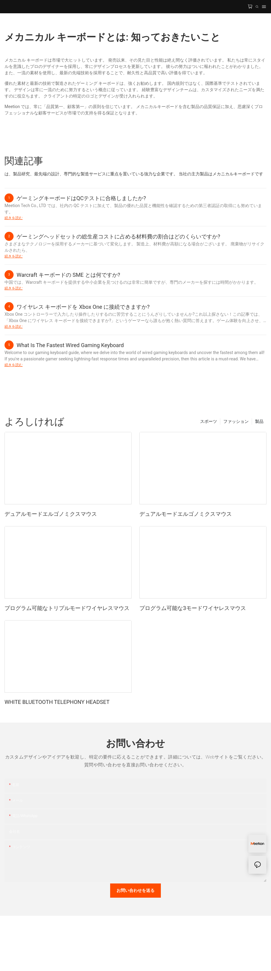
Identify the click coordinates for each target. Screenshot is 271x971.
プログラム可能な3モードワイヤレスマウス (192, 608)
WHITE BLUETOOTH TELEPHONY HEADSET (57, 702)
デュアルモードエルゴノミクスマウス (51, 514)
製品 (259, 421)
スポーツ (208, 421)
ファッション (236, 421)
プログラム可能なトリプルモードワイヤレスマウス (67, 608)
